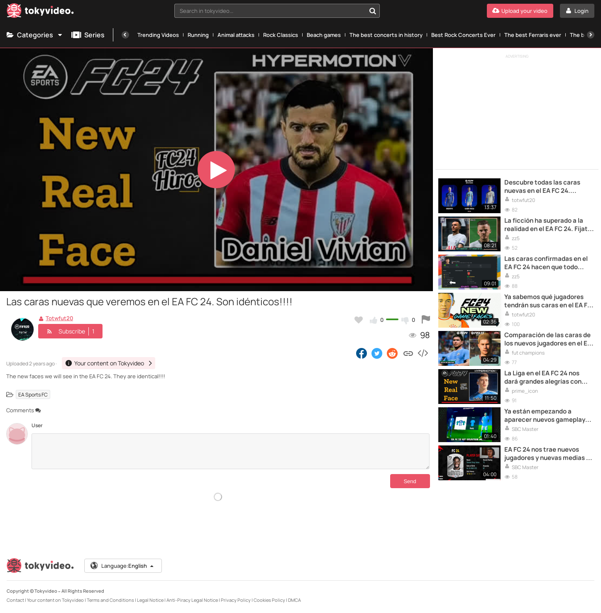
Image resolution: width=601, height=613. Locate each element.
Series (88, 34)
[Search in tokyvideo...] (373, 11)
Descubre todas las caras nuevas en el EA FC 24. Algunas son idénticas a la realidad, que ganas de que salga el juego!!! (544, 186)
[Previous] (125, 35)
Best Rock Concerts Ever (463, 35)
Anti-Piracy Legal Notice (192, 600)
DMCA (294, 600)
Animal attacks (235, 35)
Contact (15, 600)
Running (198, 35)
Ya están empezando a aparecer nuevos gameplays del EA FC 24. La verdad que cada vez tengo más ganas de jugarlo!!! (548, 415)
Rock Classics (280, 35)
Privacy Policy (236, 600)
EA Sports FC (33, 394)
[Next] (590, 35)
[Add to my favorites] (358, 320)
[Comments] (231, 451)
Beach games (324, 35)
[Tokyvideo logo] (40, 12)
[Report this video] (426, 320)
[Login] (577, 11)
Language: (122, 565)
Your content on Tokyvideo (55, 600)
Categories (35, 34)
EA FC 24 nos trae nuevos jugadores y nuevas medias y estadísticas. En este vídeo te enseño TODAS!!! (548, 453)
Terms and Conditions (110, 600)
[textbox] (270, 10)
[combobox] (277, 11)
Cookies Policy (269, 600)
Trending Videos (158, 35)
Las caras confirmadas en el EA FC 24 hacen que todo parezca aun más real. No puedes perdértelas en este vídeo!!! (546, 263)
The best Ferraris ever (532, 35)
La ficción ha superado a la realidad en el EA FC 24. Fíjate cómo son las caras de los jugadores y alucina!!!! (547, 225)
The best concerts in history (386, 35)
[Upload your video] (520, 11)
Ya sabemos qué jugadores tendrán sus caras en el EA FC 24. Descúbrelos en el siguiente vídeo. (548, 301)
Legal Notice (150, 600)
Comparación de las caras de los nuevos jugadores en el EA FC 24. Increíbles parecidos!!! (547, 339)
